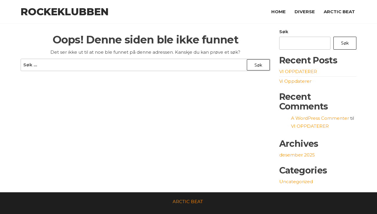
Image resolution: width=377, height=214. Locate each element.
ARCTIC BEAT (339, 11)
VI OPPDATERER (298, 71)
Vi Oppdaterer (295, 81)
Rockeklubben (65, 12)
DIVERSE (305, 11)
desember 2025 (297, 155)
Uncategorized (296, 181)
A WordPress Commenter (320, 118)
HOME (278, 11)
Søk (283, 31)
